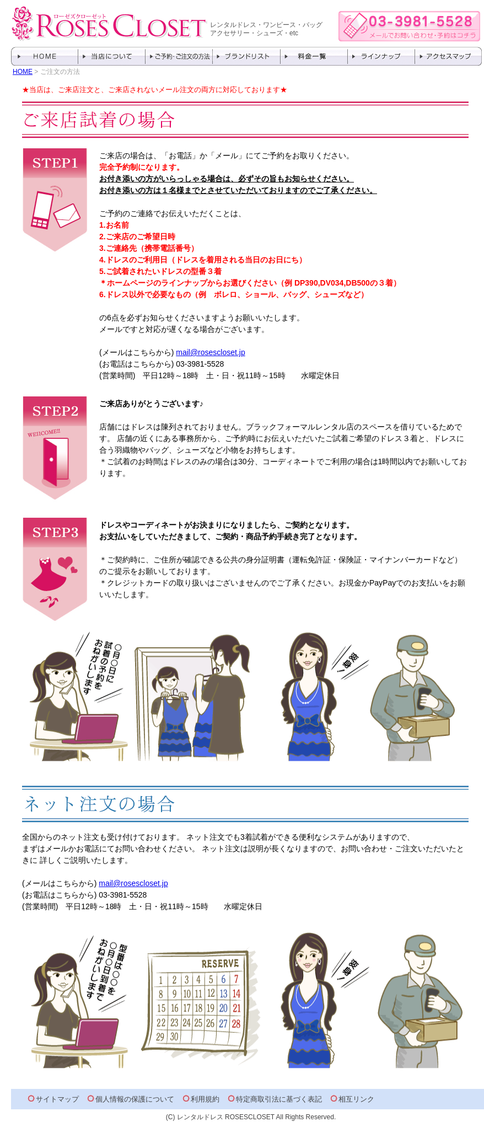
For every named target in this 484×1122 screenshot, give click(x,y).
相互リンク (356, 1099)
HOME (23, 72)
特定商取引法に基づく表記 (279, 1099)
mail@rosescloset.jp (210, 352)
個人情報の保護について (134, 1099)
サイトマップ (57, 1099)
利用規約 (205, 1099)
